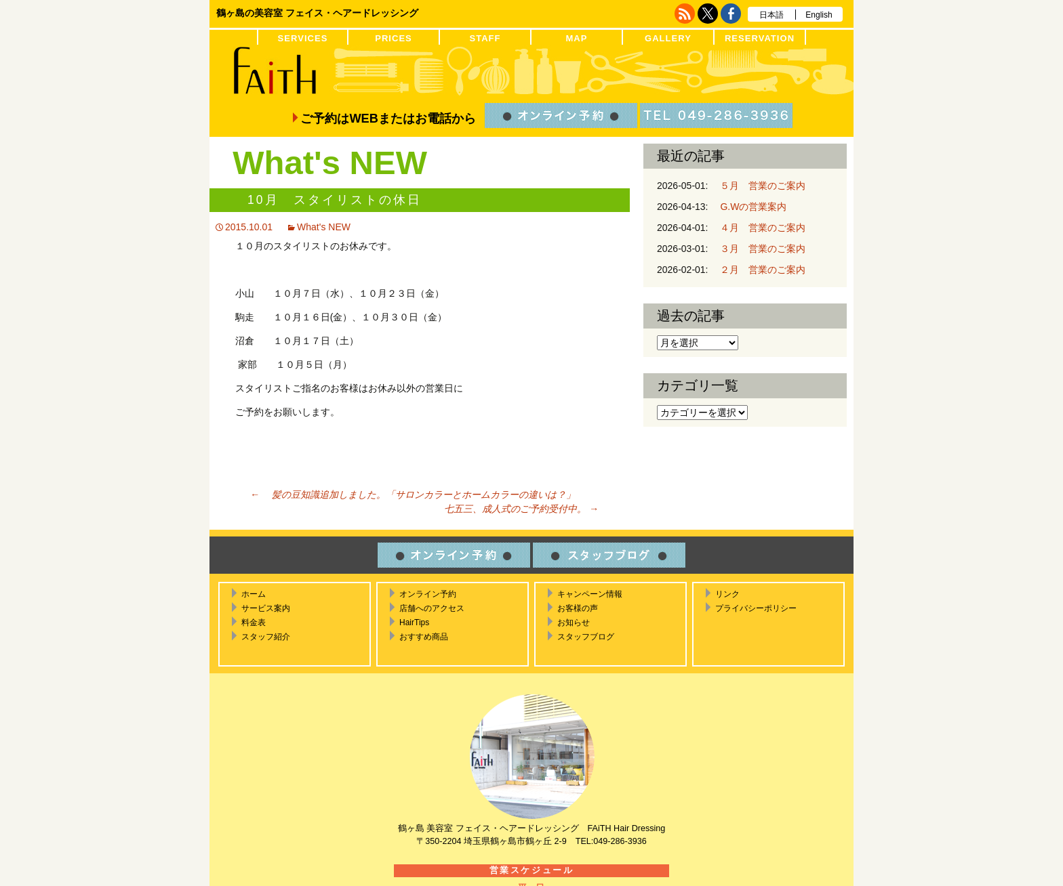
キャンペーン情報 (589, 594)
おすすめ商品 (423, 636)
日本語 (771, 15)
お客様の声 (577, 608)
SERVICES (303, 38)
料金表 (253, 622)
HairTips (414, 622)
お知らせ (573, 622)
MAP (576, 38)
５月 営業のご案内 (757, 185)
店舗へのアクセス (431, 608)
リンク (727, 594)
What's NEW (323, 227)
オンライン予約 (427, 594)
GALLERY (668, 38)
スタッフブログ (585, 636)
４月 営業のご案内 (757, 227)
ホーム (253, 594)
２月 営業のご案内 (757, 269)
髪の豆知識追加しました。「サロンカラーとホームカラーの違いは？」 (413, 494)
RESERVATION (760, 38)
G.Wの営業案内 (748, 206)
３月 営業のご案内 (757, 248)
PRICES (393, 38)
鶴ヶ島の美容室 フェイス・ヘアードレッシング (317, 12)
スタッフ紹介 (265, 636)
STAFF (484, 38)
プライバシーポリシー (756, 608)
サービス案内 (265, 608)
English (818, 15)
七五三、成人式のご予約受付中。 (517, 508)
